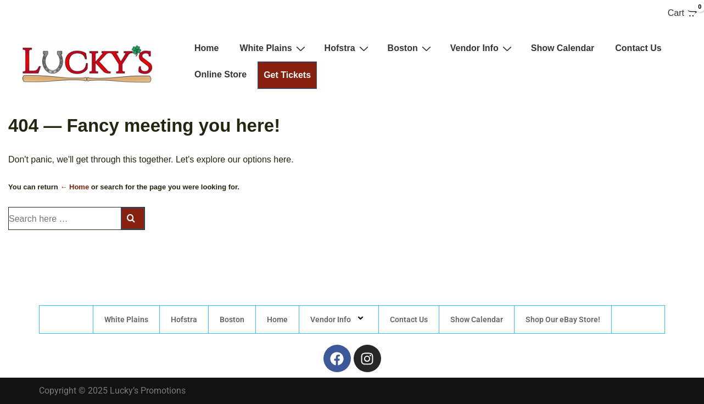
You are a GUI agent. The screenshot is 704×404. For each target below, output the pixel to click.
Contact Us (638, 48)
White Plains (273, 48)
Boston (411, 48)
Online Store (220, 74)
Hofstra (348, 48)
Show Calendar (563, 48)
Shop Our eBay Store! (563, 319)
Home (206, 48)
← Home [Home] (74, 187)
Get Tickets (287, 75)
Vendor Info (482, 48)
